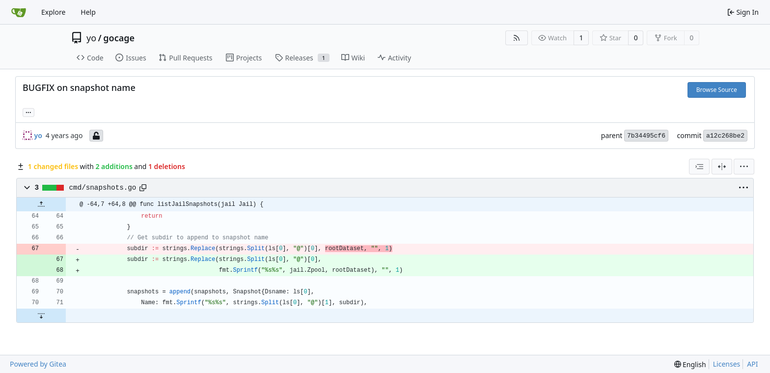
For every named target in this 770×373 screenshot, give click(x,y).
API (752, 364)
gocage (119, 38)
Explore (53, 12)
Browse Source (716, 90)
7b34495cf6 (646, 136)
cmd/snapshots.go (103, 188)
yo (91, 38)
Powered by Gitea (38, 364)
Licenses (727, 364)
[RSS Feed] (516, 37)
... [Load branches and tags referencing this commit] (28, 111)
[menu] (744, 166)
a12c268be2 (725, 136)
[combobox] (699, 166)
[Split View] (722, 166)
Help (88, 12)
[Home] (18, 12)
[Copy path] (143, 188)
